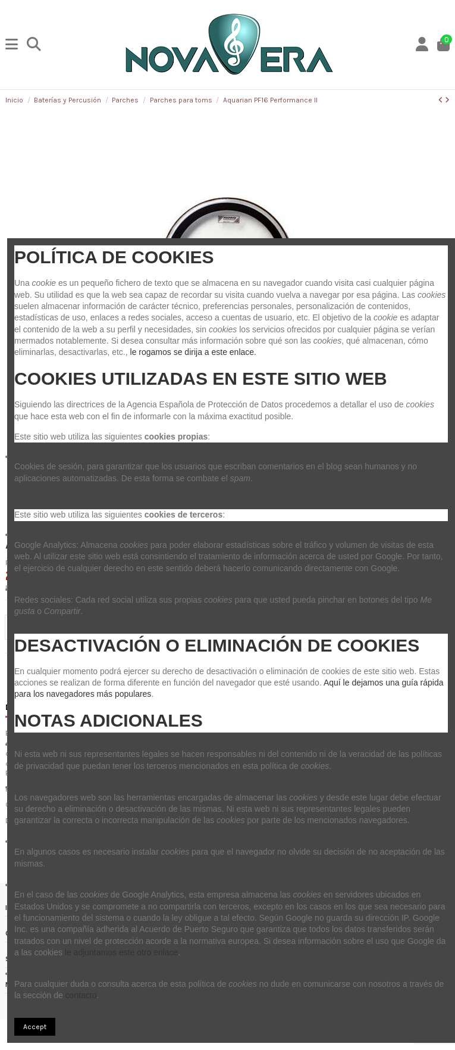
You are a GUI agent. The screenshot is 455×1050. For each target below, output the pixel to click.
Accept (34, 1027)
